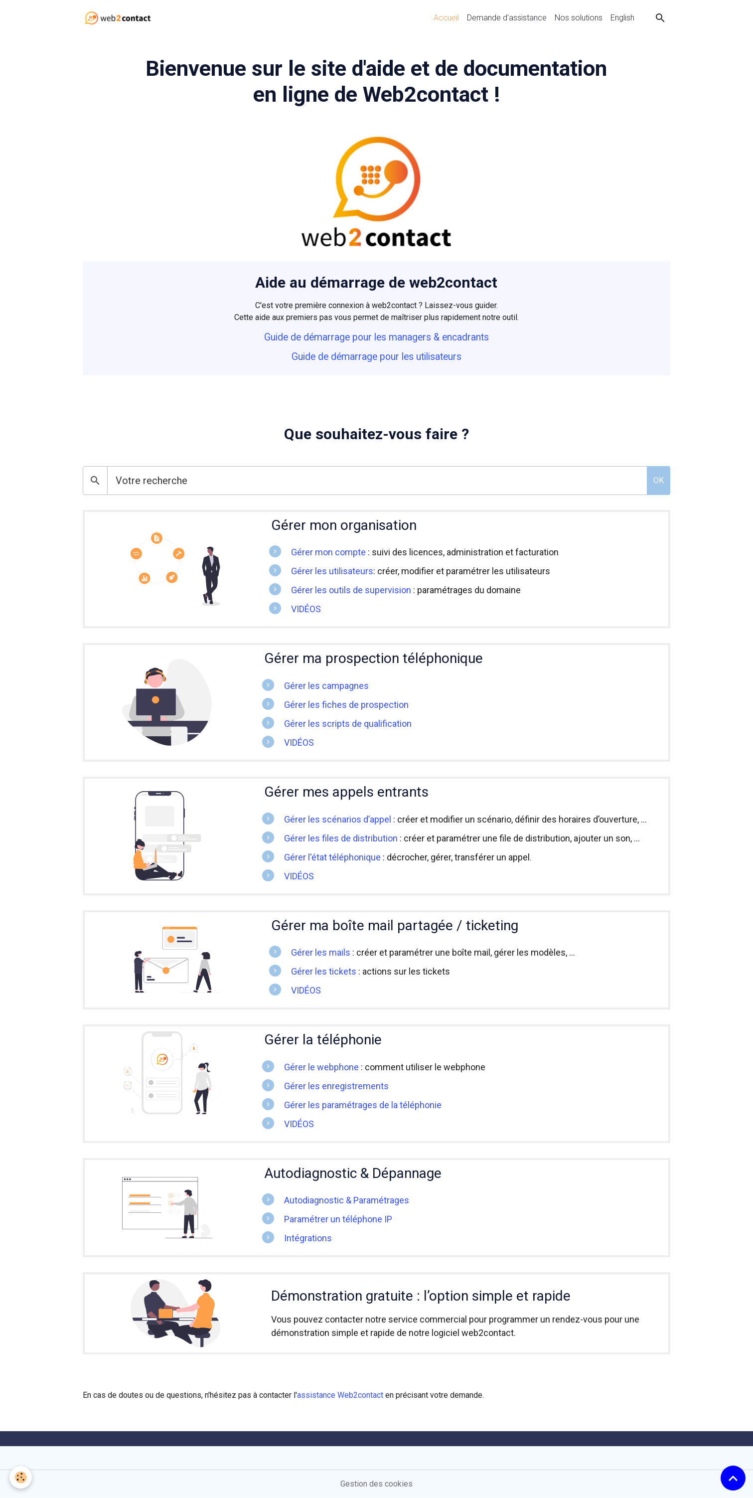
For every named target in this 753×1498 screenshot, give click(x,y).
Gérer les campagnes (326, 685)
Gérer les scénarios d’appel (337, 819)
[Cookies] (21, 1477)
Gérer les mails (320, 952)
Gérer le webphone (321, 1067)
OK (658, 480)
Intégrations (308, 1238)
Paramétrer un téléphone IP (338, 1219)
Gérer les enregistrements (336, 1086)
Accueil (446, 17)
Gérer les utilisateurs (332, 571)
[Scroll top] (733, 1478)
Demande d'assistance (507, 17)
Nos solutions (578, 17)
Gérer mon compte (328, 552)
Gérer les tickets (323, 971)
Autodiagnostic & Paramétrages (346, 1200)
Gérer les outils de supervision (351, 590)
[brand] (120, 18)
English (622, 17)
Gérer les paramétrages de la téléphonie (363, 1105)
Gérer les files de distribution (341, 838)
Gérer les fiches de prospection (346, 704)
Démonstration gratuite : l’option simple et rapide (421, 1296)
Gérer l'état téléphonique (332, 857)
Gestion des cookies (376, 1484)
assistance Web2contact (340, 1395)
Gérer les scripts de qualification (348, 723)
